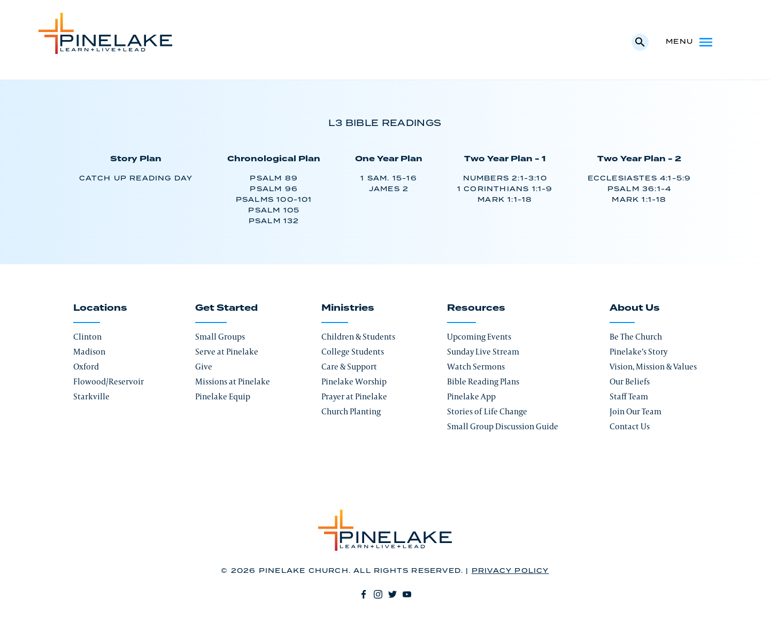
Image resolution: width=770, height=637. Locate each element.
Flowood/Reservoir (108, 381)
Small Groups (220, 336)
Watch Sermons (476, 366)
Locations (100, 308)
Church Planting (351, 411)
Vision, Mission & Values (653, 366)
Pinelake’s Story (638, 351)
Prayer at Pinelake (354, 396)
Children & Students (358, 336)
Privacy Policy (510, 571)
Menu (690, 42)
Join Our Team (635, 411)
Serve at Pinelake (226, 351)
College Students (352, 351)
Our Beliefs (630, 381)
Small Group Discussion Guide (502, 426)
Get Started (226, 308)
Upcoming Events (479, 336)
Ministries (347, 308)
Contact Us (630, 426)
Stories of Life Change (487, 411)
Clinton (87, 336)
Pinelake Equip (222, 396)
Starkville (91, 396)
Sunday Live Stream (483, 351)
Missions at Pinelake (232, 381)
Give (203, 366)
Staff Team (629, 396)
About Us (635, 308)
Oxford (86, 366)
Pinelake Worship (354, 381)
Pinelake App (471, 396)
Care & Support (349, 366)
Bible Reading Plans (483, 381)
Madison (89, 351)
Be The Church (636, 336)
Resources (476, 308)
